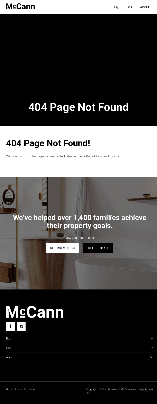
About (144, 7)
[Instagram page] (21, 326)
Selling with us (62, 248)
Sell (129, 7)
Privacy (18, 389)
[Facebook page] (10, 326)
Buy (115, 7)
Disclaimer (29, 389)
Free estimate (98, 248)
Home (9, 389)
